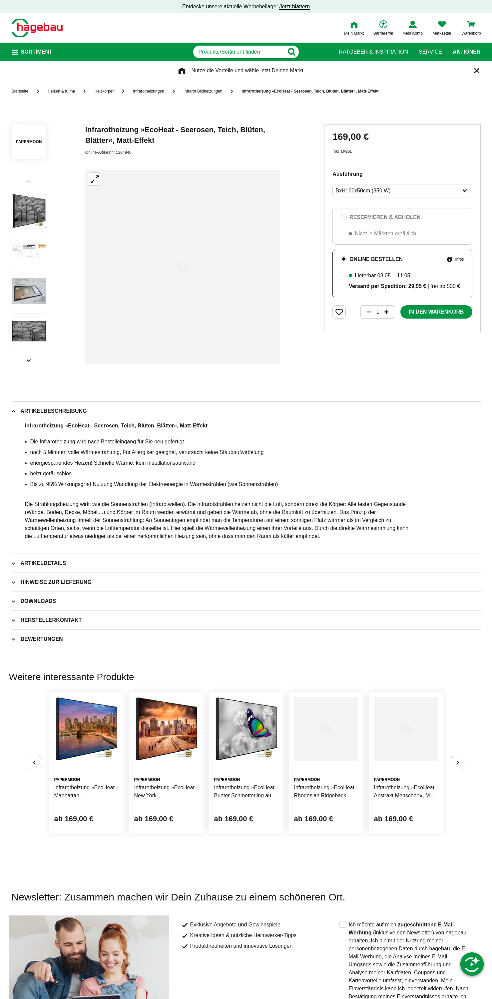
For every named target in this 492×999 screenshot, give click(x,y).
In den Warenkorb (436, 312)
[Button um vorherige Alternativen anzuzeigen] (34, 762)
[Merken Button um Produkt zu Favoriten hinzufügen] (339, 312)
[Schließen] (477, 71)
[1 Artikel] (377, 312)
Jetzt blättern (294, 6)
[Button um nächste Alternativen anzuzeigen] (457, 762)
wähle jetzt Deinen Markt (274, 70)
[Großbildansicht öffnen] (182, 267)
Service (430, 52)
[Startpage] (37, 28)
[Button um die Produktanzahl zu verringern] (366, 312)
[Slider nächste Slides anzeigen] (29, 358)
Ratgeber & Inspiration (373, 52)
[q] (238, 52)
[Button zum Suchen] (315, 52)
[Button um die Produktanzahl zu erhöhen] (389, 312)
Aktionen (467, 52)
